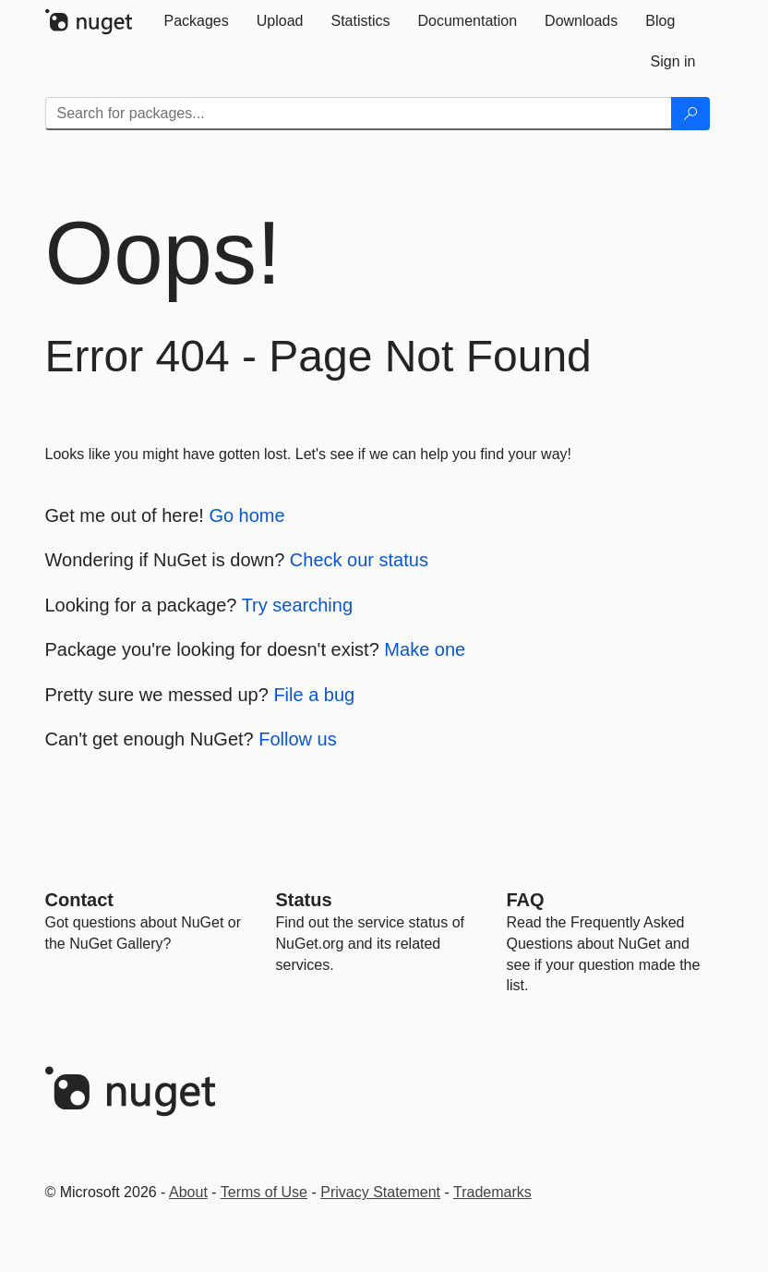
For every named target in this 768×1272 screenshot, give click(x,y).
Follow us (297, 739)
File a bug (313, 694)
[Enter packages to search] (358, 113)
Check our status (359, 560)
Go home (246, 515)
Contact (79, 900)
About (188, 1192)
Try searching (297, 605)
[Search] (690, 113)
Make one (424, 649)
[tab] (196, 21)
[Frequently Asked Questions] (526, 900)
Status (304, 900)
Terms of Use (264, 1192)
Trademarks (492, 1192)
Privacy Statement (380, 1192)
